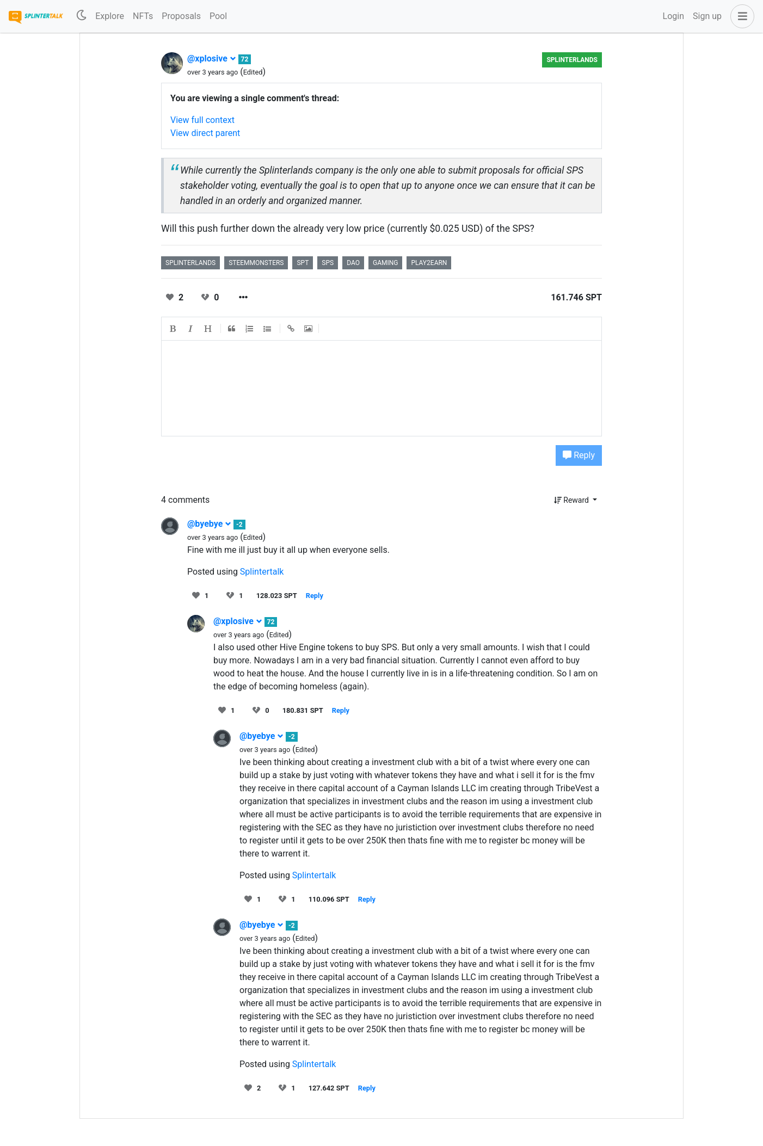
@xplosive (211, 58)
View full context (202, 120)
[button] (740, 16)
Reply (579, 455)
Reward (572, 500)
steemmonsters (256, 263)
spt (303, 263)
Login (673, 16)
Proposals (181, 16)
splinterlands (572, 60)
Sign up (707, 16)
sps (328, 263)
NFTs (143, 16)
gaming (385, 263)
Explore (109, 16)
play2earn (429, 263)
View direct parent (205, 133)
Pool (218, 16)
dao (353, 263)
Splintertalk (262, 571)
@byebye (209, 524)
